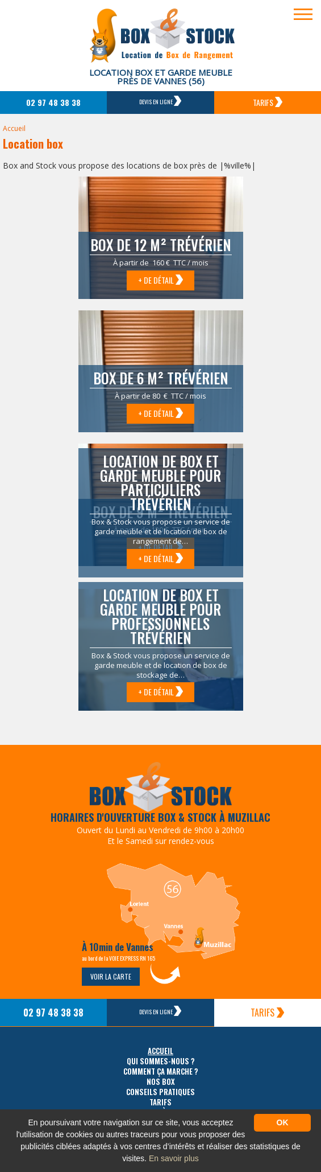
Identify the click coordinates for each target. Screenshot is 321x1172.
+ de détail (160, 280)
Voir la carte (110, 976)
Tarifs (267, 102)
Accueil (14, 128)
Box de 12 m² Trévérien (160, 244)
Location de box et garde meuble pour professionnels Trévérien (160, 616)
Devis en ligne (160, 101)
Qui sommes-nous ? (161, 1061)
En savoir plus (174, 1158)
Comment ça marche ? (160, 1071)
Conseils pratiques (160, 1092)
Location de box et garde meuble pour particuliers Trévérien (160, 482)
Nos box (161, 1081)
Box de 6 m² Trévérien (160, 377)
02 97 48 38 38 (53, 102)
